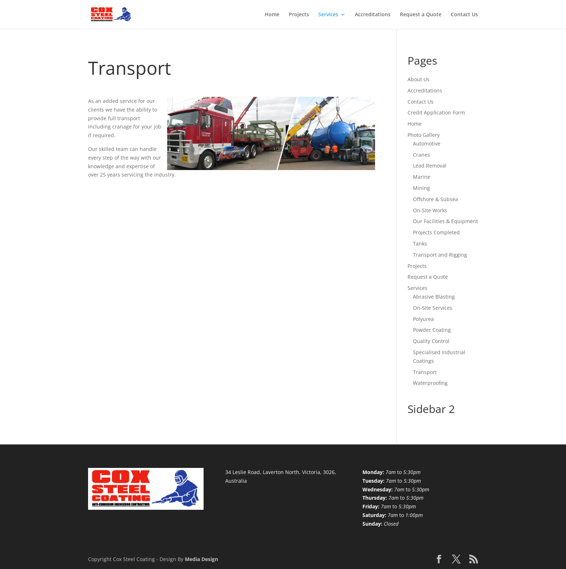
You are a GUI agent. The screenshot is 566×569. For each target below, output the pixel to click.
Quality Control (431, 341)
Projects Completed (436, 232)
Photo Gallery (424, 134)
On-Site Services (432, 307)
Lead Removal (430, 165)
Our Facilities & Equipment (445, 221)
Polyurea (423, 319)
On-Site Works (430, 210)
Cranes (421, 154)
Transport (425, 372)
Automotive (426, 143)
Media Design (201, 559)
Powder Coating (432, 329)
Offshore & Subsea (435, 199)
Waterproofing (430, 382)
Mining (421, 187)
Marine (421, 176)
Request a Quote (420, 15)
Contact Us (464, 15)
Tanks (420, 243)
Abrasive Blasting (434, 296)
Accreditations (373, 15)
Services (328, 15)
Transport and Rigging (440, 254)
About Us (419, 79)
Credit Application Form (436, 112)
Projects (299, 15)
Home (272, 15)
